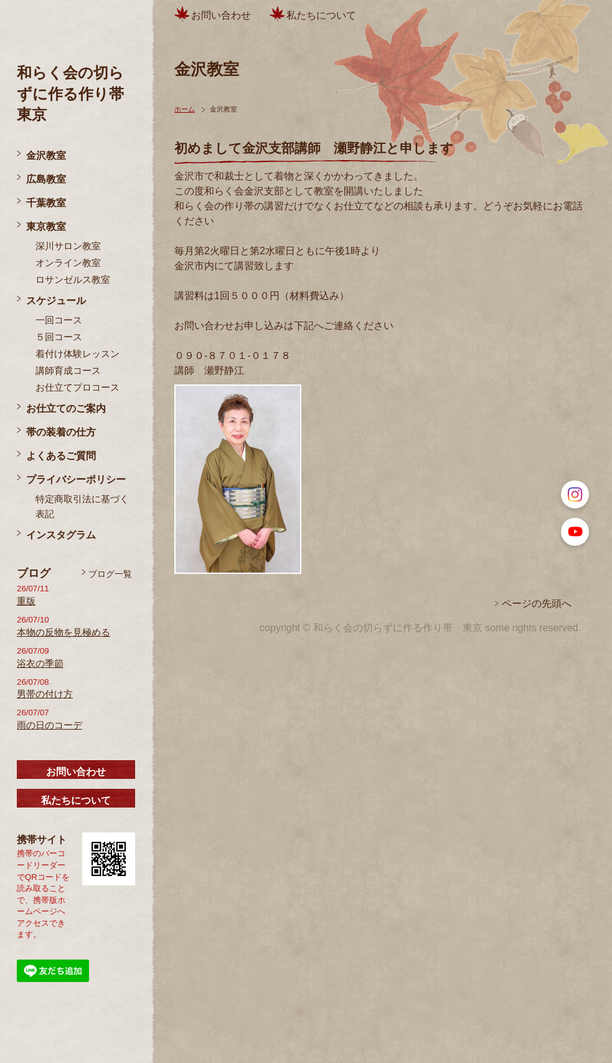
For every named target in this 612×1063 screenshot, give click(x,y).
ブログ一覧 (110, 574)
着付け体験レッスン (77, 354)
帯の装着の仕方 (61, 432)
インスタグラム (61, 535)
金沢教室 (46, 155)
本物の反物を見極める (63, 632)
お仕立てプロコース (77, 388)
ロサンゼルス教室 (72, 280)
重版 (26, 601)
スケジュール (56, 300)
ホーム (184, 109)
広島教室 (46, 179)
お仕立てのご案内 (66, 408)
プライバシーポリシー (76, 479)
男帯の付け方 (45, 694)
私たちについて (76, 800)
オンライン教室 (68, 263)
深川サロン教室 (68, 246)
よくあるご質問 (61, 455)
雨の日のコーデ (49, 725)
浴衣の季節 (40, 664)
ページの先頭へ (537, 603)
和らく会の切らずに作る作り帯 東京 (78, 93)
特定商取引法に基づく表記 (82, 506)
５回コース (58, 337)
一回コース (58, 320)
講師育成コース (68, 371)
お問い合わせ (76, 771)
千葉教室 (46, 203)
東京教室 (46, 226)
